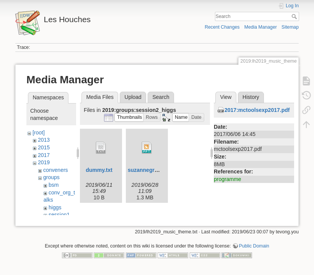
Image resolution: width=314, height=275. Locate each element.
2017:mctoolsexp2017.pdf (257, 110)
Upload (133, 97)
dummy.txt (99, 170)
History (250, 97)
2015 (44, 147)
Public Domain (254, 249)
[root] (39, 132)
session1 (59, 215)
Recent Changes (222, 27)
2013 (44, 140)
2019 (44, 162)
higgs (55, 207)
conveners (55, 170)
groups (51, 177)
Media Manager (260, 27)
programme (227, 179)
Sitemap (290, 27)
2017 (44, 155)
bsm (54, 185)
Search (295, 16)
